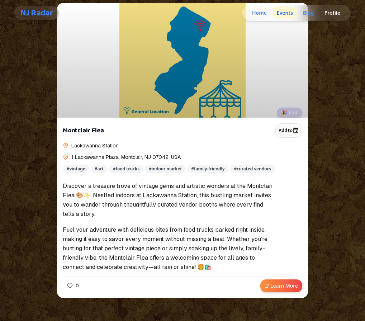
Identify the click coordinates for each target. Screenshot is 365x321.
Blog (308, 12)
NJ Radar (36, 13)
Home (259, 12)
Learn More (281, 285)
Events (285, 12)
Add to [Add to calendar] (289, 130)
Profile (332, 12)
